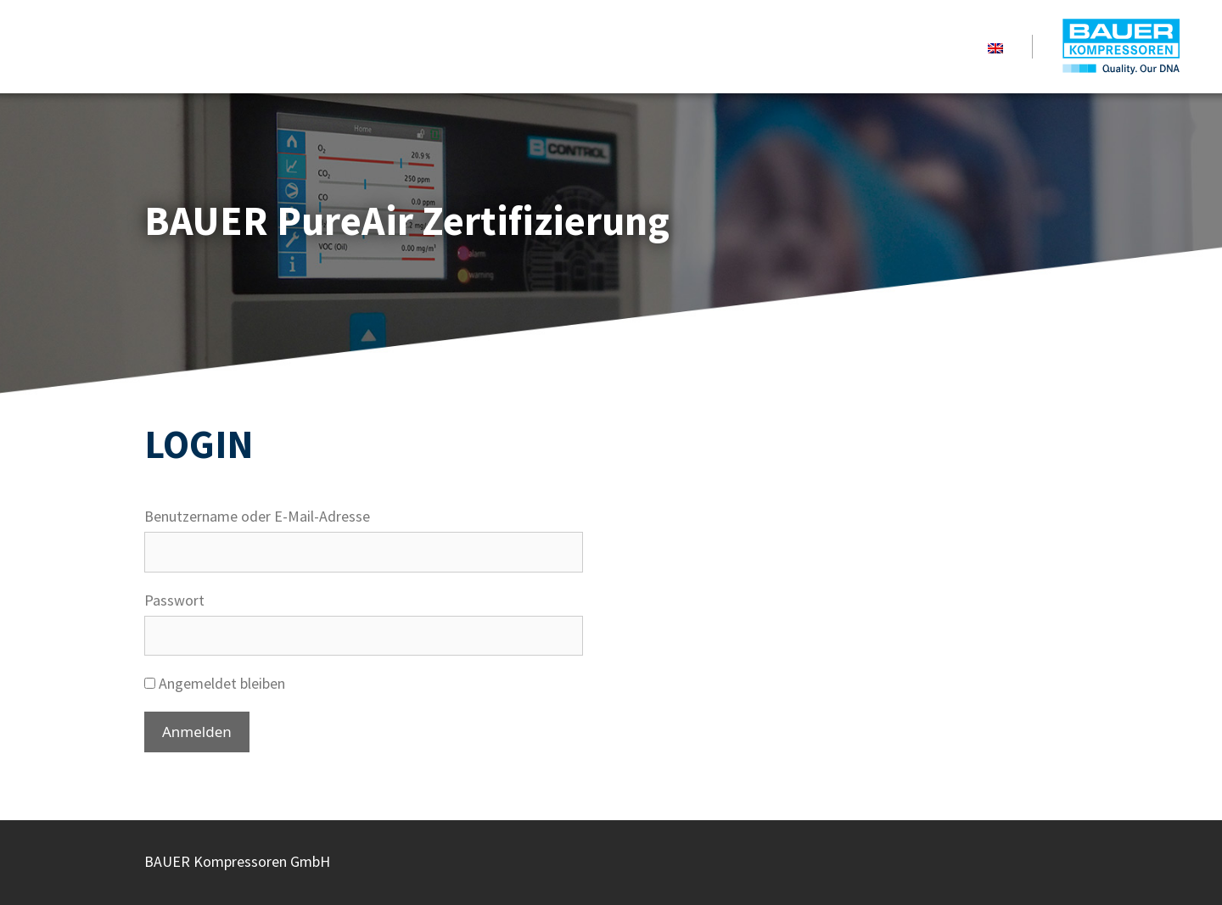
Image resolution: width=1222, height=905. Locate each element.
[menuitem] (995, 46)
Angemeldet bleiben (214, 683)
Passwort (174, 600)
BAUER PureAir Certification (1119, 47)
